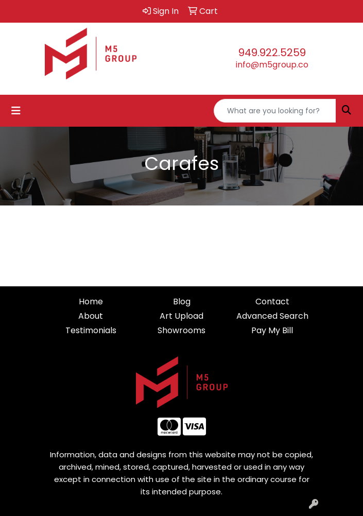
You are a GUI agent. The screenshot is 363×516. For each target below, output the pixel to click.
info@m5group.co (272, 65)
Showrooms (181, 330)
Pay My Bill (272, 330)
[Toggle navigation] (16, 111)
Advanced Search (272, 316)
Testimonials (90, 330)
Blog (182, 301)
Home (91, 301)
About (90, 316)
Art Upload (181, 316)
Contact (272, 301)
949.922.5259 (272, 52)
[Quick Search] (275, 111)
